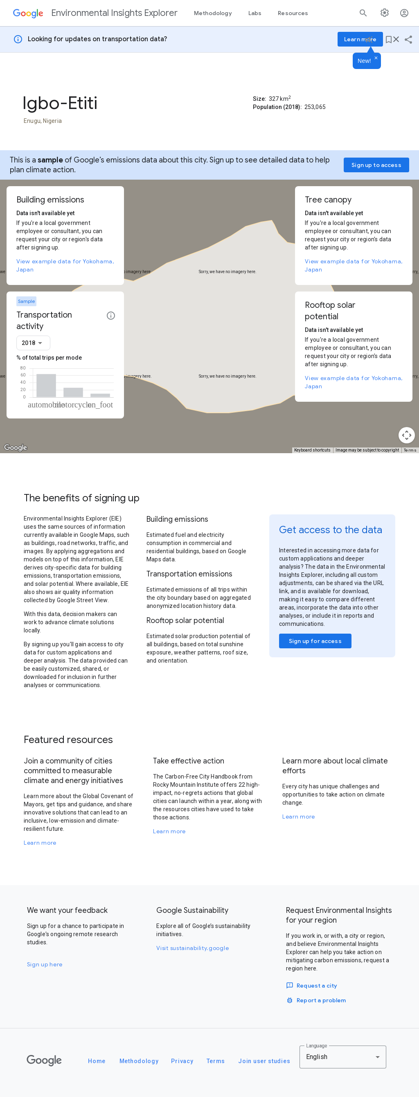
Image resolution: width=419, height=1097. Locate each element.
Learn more (40, 842)
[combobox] (33, 343)
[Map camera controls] (407, 435)
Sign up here (45, 964)
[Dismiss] (376, 58)
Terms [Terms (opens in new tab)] (410, 450)
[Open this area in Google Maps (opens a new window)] (15, 448)
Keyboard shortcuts (312, 450)
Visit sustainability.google (192, 948)
